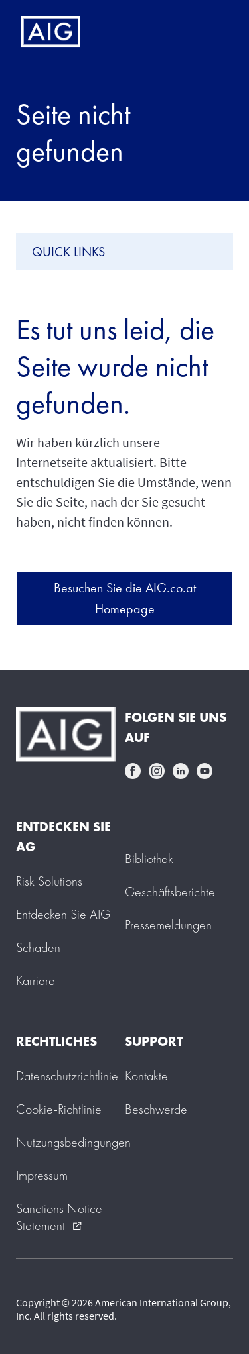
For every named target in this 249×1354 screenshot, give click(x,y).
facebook (133, 771)
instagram (157, 771)
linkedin (181, 771)
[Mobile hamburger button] (211, 32)
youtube (204, 771)
